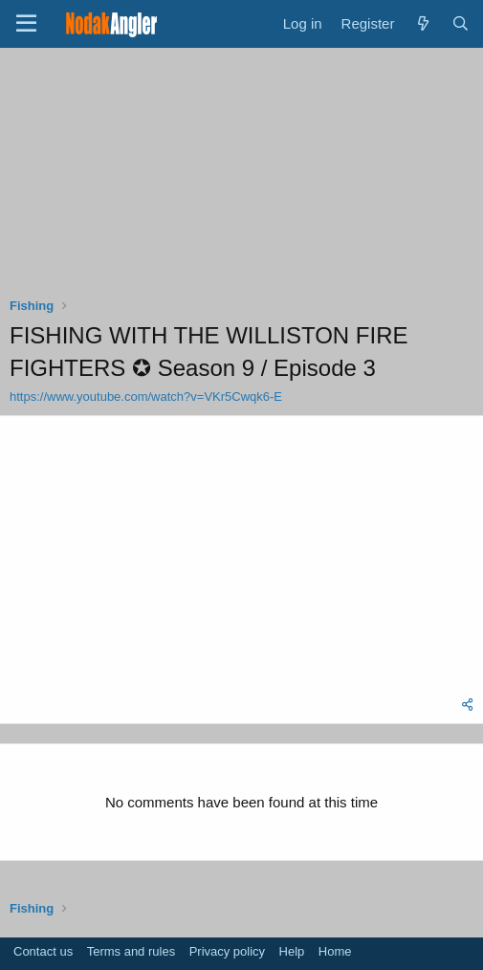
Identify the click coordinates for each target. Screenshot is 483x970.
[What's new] (422, 23)
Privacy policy (227, 951)
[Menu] (26, 24)
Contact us (43, 951)
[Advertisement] (242, 177)
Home (335, 951)
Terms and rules (131, 951)
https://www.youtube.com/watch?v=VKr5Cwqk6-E (146, 396)
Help (292, 951)
